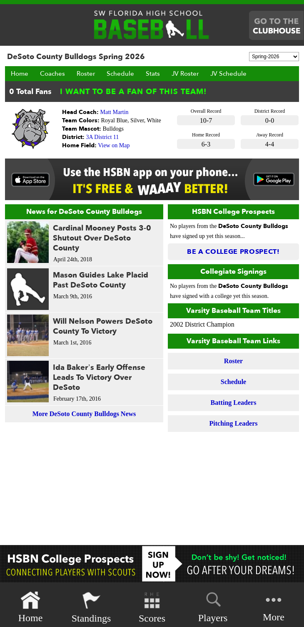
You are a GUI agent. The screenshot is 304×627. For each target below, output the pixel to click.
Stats (153, 73)
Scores (152, 607)
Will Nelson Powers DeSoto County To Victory (102, 326)
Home (19, 73)
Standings (91, 607)
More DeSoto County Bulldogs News (84, 413)
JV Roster (185, 73)
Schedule (120, 73)
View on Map (114, 145)
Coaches (52, 73)
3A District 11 (102, 137)
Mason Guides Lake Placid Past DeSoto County (100, 280)
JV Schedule (228, 73)
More (273, 606)
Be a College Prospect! (233, 251)
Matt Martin (114, 112)
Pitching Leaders (233, 423)
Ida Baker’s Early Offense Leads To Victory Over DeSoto (99, 377)
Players (213, 605)
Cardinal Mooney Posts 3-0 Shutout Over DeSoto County (102, 238)
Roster (86, 73)
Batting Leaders (234, 402)
